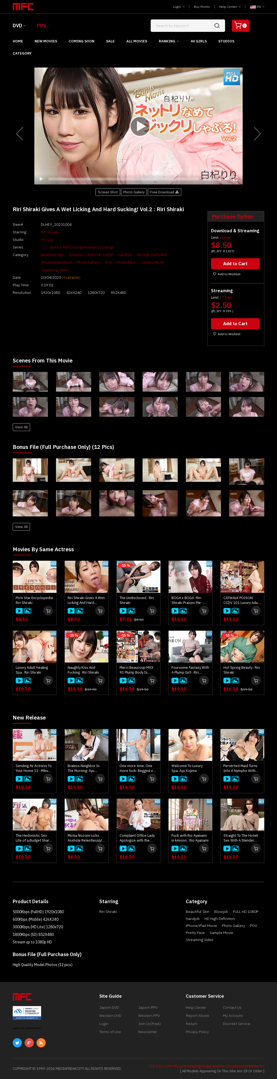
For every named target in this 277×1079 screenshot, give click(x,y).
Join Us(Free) (149, 1023)
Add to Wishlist (226, 274)
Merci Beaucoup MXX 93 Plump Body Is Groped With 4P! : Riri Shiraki (136, 670)
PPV (41, 25)
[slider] (123, 179)
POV (108, 262)
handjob (125, 254)
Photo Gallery (88, 262)
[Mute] (226, 178)
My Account (233, 1015)
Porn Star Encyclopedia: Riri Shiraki (35, 600)
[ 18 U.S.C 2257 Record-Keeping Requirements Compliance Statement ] (206, 1066)
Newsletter (147, 1031)
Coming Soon (81, 41)
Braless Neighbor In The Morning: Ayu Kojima (84, 768)
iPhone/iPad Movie (56, 262)
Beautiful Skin (52, 254)
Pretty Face (126, 262)
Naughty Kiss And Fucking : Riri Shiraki (83, 670)
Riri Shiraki (49, 232)
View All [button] (21, 427)
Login (178, 7)
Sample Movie (152, 262)
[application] (138, 126)
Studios (226, 41)
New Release (29, 717)
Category (22, 53)
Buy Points (202, 7)
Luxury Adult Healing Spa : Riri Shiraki (32, 670)
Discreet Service (236, 1023)
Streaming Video (54, 269)
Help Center (229, 7)
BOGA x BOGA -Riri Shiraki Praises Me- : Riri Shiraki (188, 600)
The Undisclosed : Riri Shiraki (137, 600)
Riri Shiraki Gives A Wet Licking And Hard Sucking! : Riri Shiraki (86, 600)
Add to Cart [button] (235, 263)
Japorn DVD (109, 1007)
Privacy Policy (197, 1031)
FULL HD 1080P (100, 254)
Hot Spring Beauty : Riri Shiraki (241, 670)
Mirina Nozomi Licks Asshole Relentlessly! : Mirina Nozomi (86, 838)
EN (257, 7)
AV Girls (199, 41)
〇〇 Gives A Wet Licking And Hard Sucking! (77, 247)
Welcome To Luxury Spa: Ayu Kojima (187, 768)
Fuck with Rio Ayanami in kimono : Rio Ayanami (190, 838)
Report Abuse (197, 1015)
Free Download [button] (164, 192)
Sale (110, 41)
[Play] (138, 126)
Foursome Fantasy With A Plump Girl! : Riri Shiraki (190, 670)
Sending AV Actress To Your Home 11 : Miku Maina (34, 768)
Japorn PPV (147, 1007)
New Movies (46, 41)
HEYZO (47, 239)
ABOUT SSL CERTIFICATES (27, 1028)
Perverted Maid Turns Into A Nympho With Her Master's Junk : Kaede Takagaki (240, 768)
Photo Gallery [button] (133, 192)
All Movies (136, 41)
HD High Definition (152, 254)
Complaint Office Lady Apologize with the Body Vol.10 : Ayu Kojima (137, 838)
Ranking (167, 41)
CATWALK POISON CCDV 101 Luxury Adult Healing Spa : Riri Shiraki (241, 600)
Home (18, 41)
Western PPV (149, 1015)
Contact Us (232, 1007)
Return (191, 1023)
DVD (17, 25)
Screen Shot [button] (108, 192)
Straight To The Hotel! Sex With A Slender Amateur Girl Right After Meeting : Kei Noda (240, 838)
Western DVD (110, 1015)
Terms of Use (110, 1031)
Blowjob (76, 254)
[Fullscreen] (235, 178)
